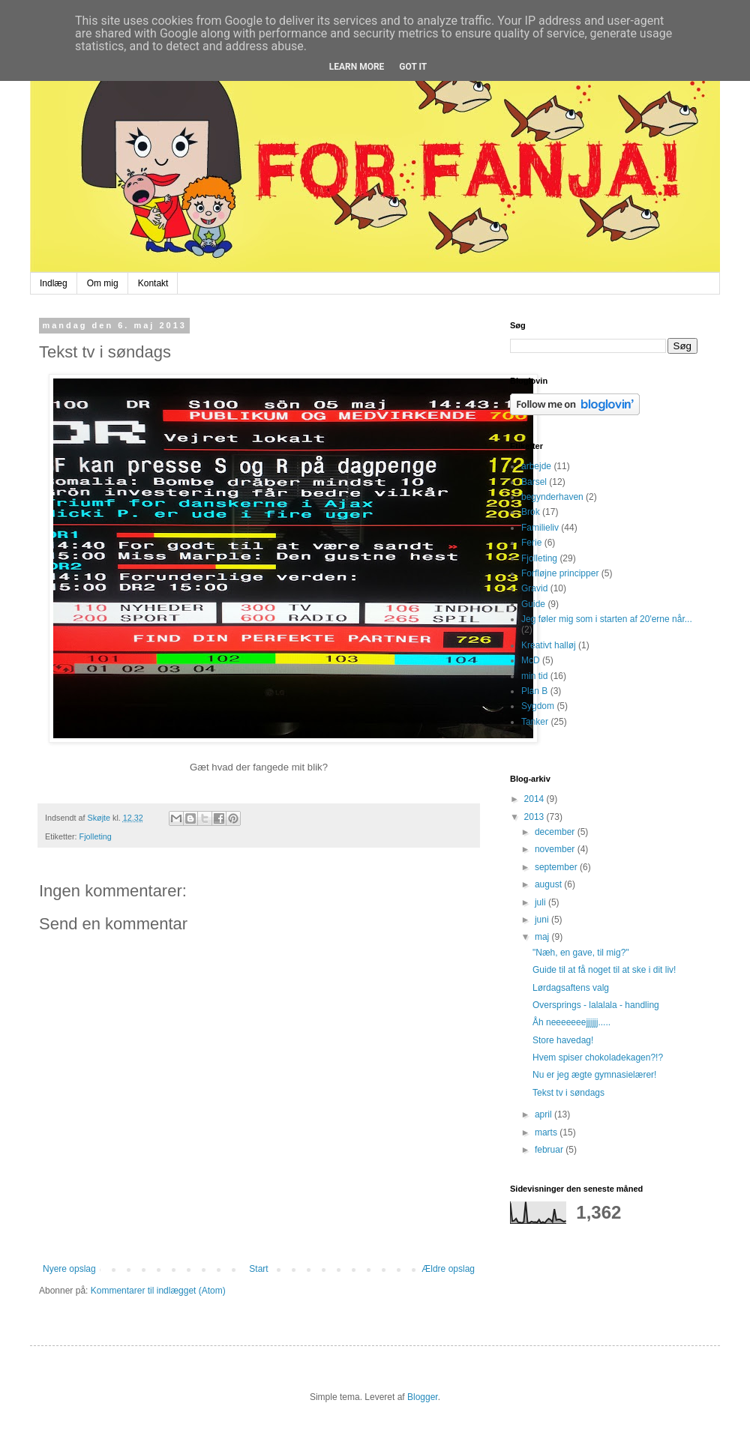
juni (543, 919)
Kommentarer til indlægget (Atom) (158, 1290)
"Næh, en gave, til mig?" (580, 952)
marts (547, 1132)
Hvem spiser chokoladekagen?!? (597, 1057)
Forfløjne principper (559, 573)
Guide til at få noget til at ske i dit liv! (604, 970)
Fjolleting (96, 836)
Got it (413, 66)
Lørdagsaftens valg (570, 988)
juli (541, 902)
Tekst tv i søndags (568, 1092)
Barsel (534, 482)
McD (530, 660)
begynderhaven (552, 497)
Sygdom (537, 706)
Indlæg (54, 283)
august (549, 884)
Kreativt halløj (548, 645)
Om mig (102, 283)
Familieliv (540, 527)
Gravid (534, 588)
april (544, 1114)
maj (543, 937)
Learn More (357, 66)
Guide (533, 604)
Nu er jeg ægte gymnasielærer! (594, 1075)
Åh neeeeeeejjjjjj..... (571, 1022)
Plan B (534, 691)
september (557, 867)
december (556, 832)
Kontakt (153, 283)
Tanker (534, 721)
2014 (535, 799)
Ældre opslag (448, 1269)
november (556, 849)
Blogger (422, 1397)
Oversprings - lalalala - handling (595, 1005)
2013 (535, 817)
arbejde (536, 466)
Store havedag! (562, 1040)
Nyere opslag (69, 1269)
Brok (530, 512)
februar (550, 1149)
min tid (534, 676)
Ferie (531, 542)
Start (258, 1269)
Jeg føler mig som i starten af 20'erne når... (606, 619)
